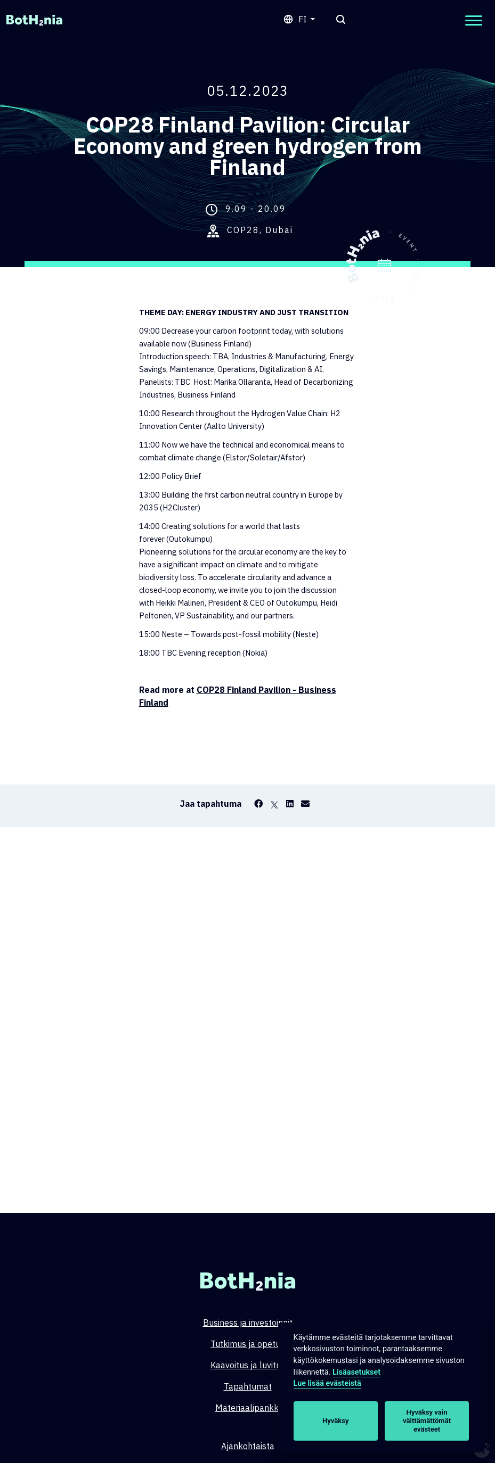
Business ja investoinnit (248, 1322)
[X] (274, 803)
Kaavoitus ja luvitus (247, 1365)
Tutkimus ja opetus (247, 1343)
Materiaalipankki (247, 1407)
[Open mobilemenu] (473, 20)
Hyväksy (335, 1421)
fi (303, 19)
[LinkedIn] (290, 803)
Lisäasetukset (356, 1372)
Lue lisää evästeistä (327, 1383)
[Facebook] (258, 803)
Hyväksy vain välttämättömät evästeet (427, 1420)
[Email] (305, 803)
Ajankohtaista (247, 1446)
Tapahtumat (248, 1386)
